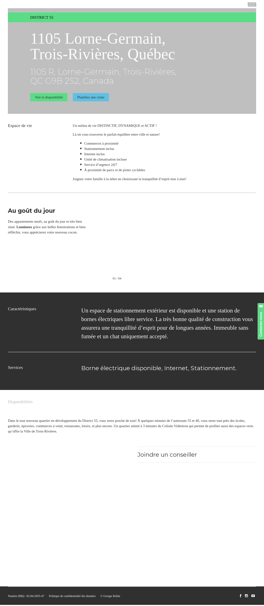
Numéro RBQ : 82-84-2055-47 (26, 597)
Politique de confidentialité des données (72, 597)
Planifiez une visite (91, 97)
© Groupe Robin (110, 597)
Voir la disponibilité (49, 97)
